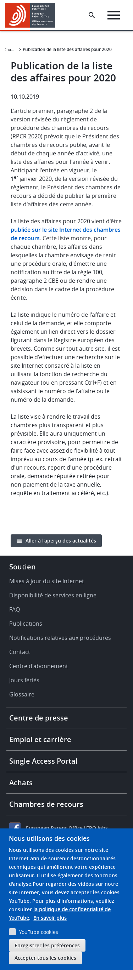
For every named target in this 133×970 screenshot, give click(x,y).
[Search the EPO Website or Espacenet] (91, 15)
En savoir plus (50, 917)
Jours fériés (24, 680)
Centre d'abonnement (38, 666)
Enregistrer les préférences (47, 945)
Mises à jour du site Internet (46, 581)
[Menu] (113, 15)
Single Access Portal (43, 761)
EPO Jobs (97, 828)
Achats (21, 782)
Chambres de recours (46, 804)
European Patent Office (54, 828)
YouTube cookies (38, 932)
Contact (19, 652)
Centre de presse (38, 718)
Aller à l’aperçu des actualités (61, 540)
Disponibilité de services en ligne (52, 595)
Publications (25, 623)
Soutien (22, 567)
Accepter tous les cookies (45, 957)
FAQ (14, 609)
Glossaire (21, 694)
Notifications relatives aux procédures (60, 638)
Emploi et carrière (40, 739)
